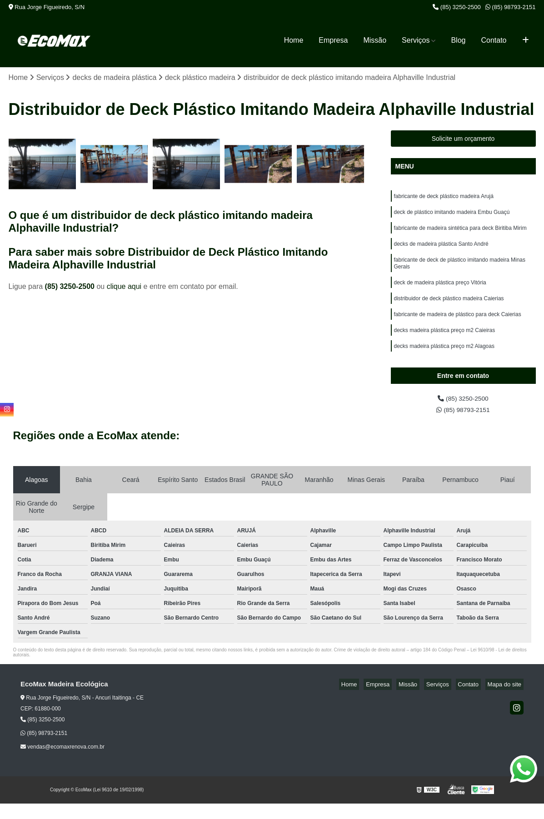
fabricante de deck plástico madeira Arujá (444, 198)
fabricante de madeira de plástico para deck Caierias (457, 327)
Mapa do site (506, 699)
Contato (493, 40)
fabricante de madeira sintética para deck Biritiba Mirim (460, 233)
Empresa (333, 40)
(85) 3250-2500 (457, 7)
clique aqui (124, 288)
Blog (458, 40)
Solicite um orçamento (463, 140)
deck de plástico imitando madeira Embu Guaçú (452, 216)
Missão (374, 40)
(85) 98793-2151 (510, 7)
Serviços (415, 40)
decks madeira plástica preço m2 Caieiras (444, 345)
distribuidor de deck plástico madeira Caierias (449, 310)
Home (294, 40)
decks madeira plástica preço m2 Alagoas (444, 362)
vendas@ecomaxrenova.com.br (62, 762)
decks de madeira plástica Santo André (441, 250)
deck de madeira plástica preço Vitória (440, 293)
